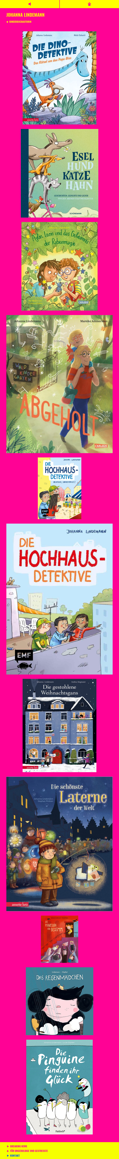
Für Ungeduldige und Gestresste (29, 1151)
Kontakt (15, 1156)
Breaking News (18, 1146)
